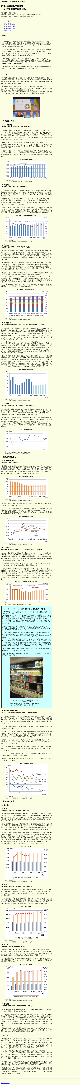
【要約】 (7, 21)
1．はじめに (8, 23)
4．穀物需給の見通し (10, 28)
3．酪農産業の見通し (10, 26)
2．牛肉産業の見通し (10, 25)
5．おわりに (8, 30)
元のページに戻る (5, 1083)
